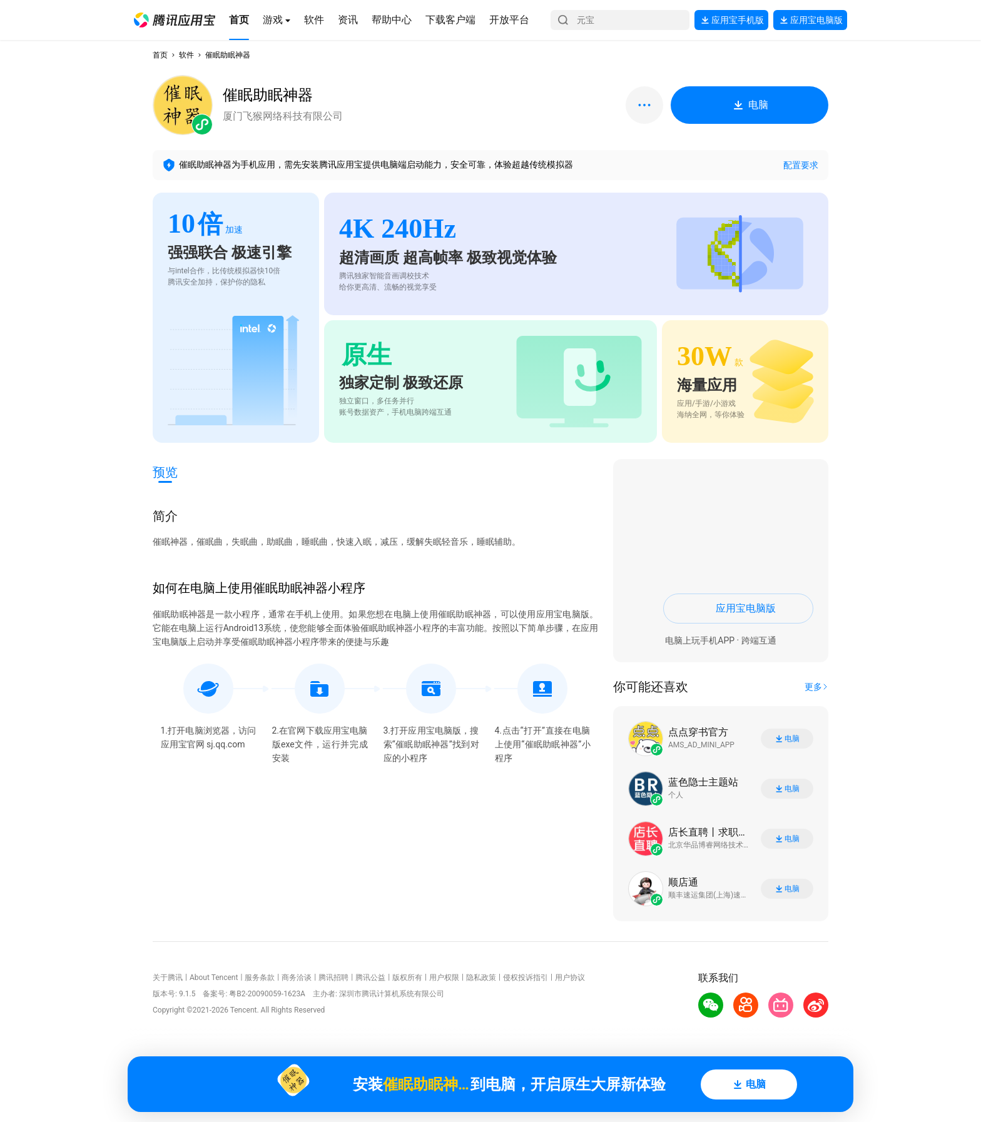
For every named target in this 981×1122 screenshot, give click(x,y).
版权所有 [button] (407, 977)
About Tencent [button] (214, 977)
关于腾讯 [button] (168, 977)
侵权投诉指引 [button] (525, 977)
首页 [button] (160, 55)
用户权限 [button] (444, 977)
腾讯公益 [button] (370, 977)
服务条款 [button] (260, 977)
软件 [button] (186, 55)
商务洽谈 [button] (297, 977)
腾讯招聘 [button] (333, 977)
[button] (174, 20)
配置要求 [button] (800, 165)
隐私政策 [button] (481, 977)
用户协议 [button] (570, 977)
